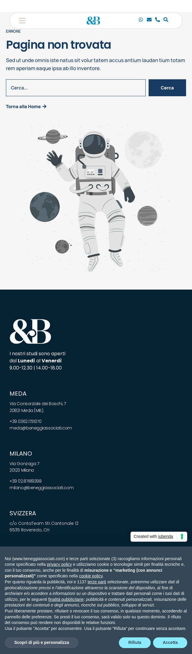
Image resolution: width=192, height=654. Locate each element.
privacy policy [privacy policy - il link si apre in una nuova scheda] (59, 564)
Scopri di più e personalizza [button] (41, 642)
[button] (22, 20)
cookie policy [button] (91, 576)
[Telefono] (157, 20)
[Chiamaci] (141, 20)
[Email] (149, 20)
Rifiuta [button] (134, 642)
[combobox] (76, 87)
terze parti (97, 581)
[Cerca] (165, 20)
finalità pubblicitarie (66, 599)
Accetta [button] (170, 642)
